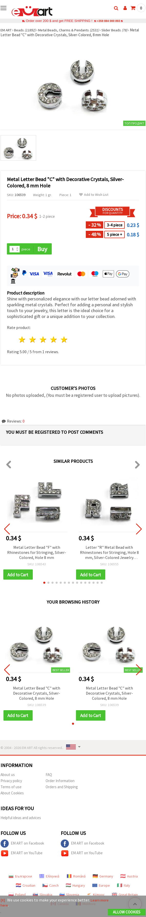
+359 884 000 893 (108, 21)
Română (76, 877)
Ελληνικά (49, 877)
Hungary (75, 886)
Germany (103, 877)
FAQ (49, 775)
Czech (51, 886)
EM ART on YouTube (22, 854)
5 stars (64, 340)
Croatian (25, 886)
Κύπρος (95, 895)
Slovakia (42, 895)
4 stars (53, 340)
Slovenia (69, 895)
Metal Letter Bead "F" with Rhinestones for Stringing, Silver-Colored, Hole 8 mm (36, 552)
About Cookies (12, 794)
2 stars (33, 340)
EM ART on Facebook (22, 844)
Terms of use (11, 787)
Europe (101, 886)
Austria (129, 877)
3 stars (43, 340)
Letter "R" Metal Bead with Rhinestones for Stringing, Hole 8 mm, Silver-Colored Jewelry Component (109, 553)
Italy (123, 886)
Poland (17, 895)
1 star (22, 340)
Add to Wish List (93, 195)
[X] (3, 900)
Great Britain (125, 895)
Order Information (60, 781)
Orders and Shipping (62, 787)
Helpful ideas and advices (21, 818)
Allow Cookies (126, 912)
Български (20, 877)
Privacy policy (11, 781)
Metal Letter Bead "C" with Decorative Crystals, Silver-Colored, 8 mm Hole (36, 694)
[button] (44, 583)
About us (8, 775)
